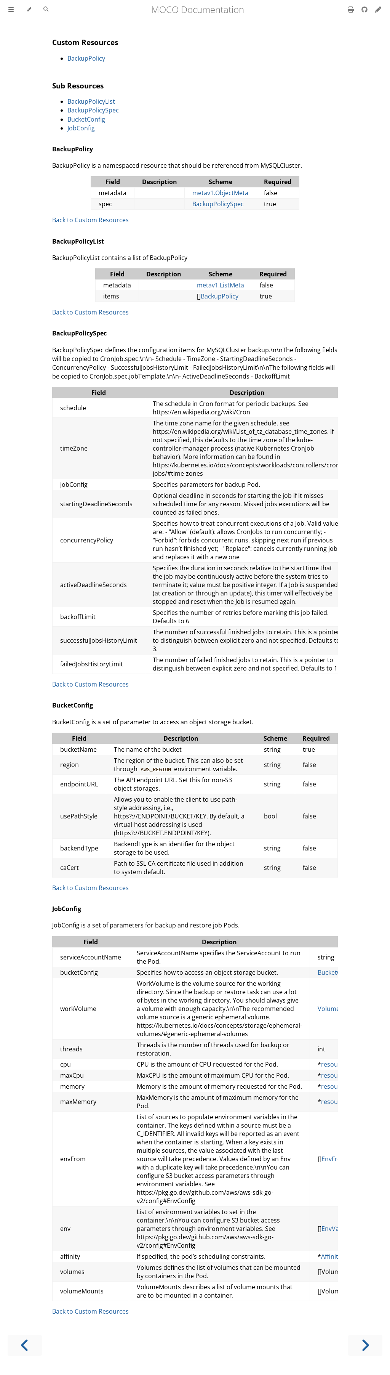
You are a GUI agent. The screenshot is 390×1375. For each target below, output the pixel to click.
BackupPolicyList (91, 101)
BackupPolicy (86, 58)
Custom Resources (85, 42)
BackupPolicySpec (93, 110)
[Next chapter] (365, 1345)
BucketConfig (86, 119)
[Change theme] (28, 9)
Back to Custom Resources (90, 220)
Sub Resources (78, 85)
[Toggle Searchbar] (45, 9)
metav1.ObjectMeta (220, 193)
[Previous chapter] (25, 1345)
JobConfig (81, 128)
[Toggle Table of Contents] (11, 9)
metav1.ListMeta (220, 285)
